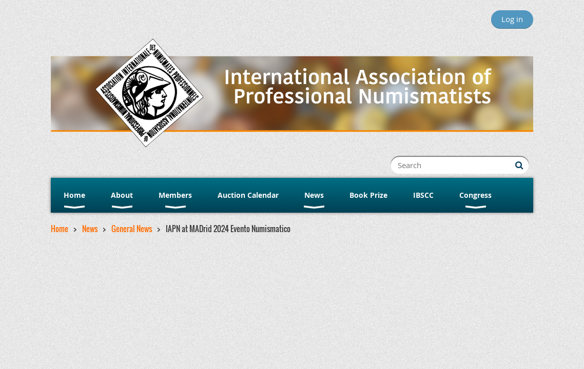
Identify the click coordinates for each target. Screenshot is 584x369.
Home (59, 228)
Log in (512, 19)
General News (131, 228)
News (90, 228)
